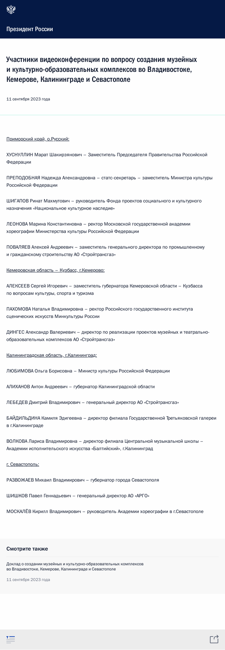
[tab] (11, 639)
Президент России (111, 19)
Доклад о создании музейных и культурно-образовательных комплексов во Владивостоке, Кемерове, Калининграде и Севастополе (74, 566)
